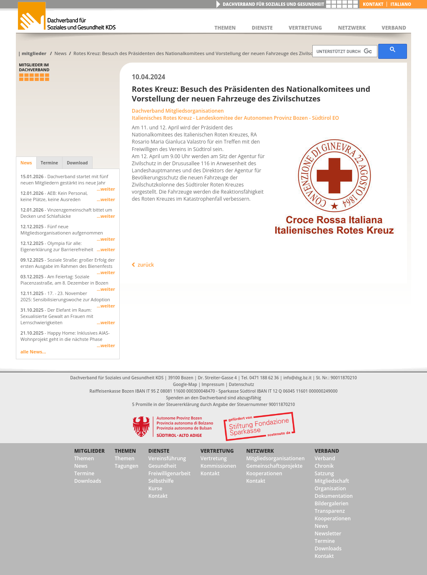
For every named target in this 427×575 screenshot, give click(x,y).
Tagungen (126, 465)
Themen (84, 458)
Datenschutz (241, 384)
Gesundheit (162, 465)
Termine (49, 163)
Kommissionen (218, 465)
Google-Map (185, 384)
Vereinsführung (167, 458)
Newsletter (328, 533)
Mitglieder (34, 53)
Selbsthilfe (161, 480)
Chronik (324, 465)
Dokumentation (334, 495)
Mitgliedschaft (332, 480)
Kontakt (373, 4)
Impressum (213, 384)
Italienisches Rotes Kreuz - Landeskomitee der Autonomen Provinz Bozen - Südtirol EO (235, 117)
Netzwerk (260, 450)
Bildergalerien (332, 503)
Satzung (324, 473)
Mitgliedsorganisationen (275, 458)
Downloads (87, 480)
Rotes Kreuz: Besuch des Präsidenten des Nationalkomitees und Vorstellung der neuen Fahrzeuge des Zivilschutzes (200, 53)
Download (77, 163)
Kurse (155, 488)
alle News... (33, 351)
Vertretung (217, 450)
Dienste (158, 450)
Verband (327, 450)
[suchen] (344, 51)
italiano (400, 4)
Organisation (330, 488)
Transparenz (330, 510)
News (60, 53)
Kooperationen (264, 473)
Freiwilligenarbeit (169, 473)
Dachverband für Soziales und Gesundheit (273, 4)
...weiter (106, 189)
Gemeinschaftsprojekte (274, 465)
